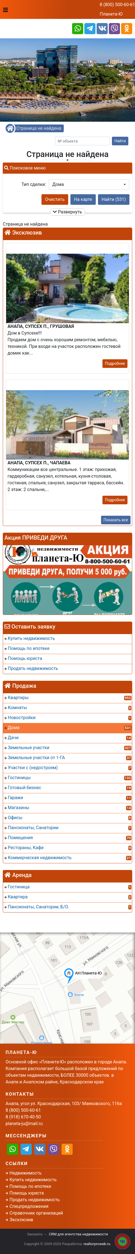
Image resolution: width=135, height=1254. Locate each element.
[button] (89, 184)
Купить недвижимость (33, 1179)
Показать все (116, 520)
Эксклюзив (21, 1219)
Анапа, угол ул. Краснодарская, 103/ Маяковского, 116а (64, 1103)
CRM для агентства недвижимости (78, 1234)
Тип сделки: (33, 184)
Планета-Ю (111, 14)
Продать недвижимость (34, 1199)
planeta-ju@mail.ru (24, 1123)
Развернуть (67, 212)
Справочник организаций (36, 1213)
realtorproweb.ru (97, 1244)
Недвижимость (25, 1173)
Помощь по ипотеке (30, 1186)
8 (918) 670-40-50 (23, 1117)
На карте (83, 199)
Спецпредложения (28, 1206)
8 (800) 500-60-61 (117, 4)
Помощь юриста (26, 1193)
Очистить (55, 199)
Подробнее (115, 363)
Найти (120, 141)
